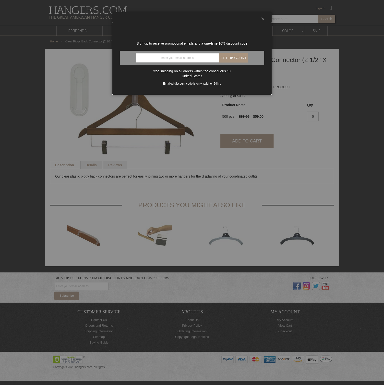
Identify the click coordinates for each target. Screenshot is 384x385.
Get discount (234, 58)
